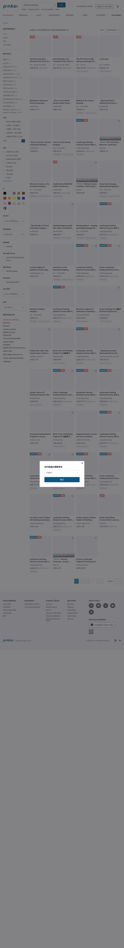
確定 (62, 480)
